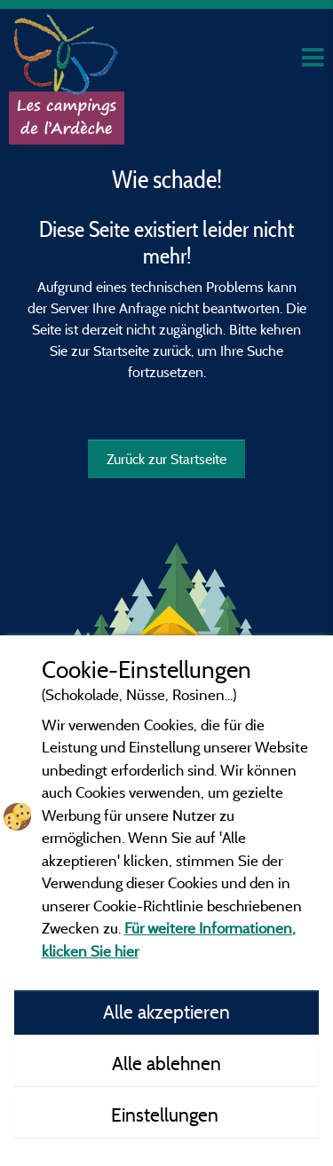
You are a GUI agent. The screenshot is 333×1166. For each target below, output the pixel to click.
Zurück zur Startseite (166, 459)
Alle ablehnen (166, 1063)
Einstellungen (167, 1114)
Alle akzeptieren (166, 1011)
